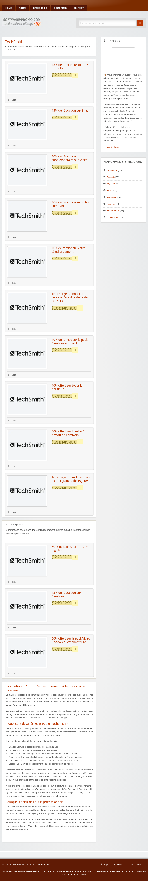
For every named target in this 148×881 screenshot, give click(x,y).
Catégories (40, 8)
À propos (105, 864)
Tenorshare (112, 170)
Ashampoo (112, 197)
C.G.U (130, 864)
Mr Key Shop (113, 217)
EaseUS (111, 177)
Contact (79, 8)
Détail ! (13, 100)
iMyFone (111, 184)
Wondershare (113, 211)
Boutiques (60, 8)
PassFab (111, 204)
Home (8, 8)
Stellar (110, 190)
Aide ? (139, 864)
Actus (22, 8)
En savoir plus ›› (111, 147)
